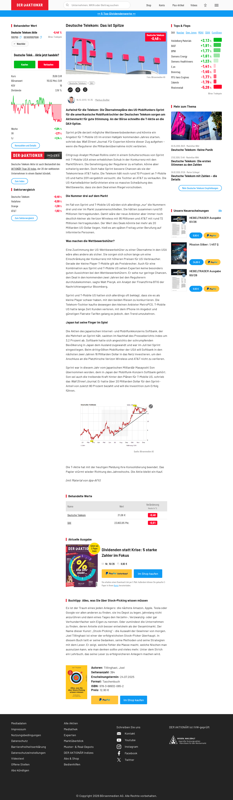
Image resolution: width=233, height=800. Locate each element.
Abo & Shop (71, 758)
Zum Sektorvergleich (24, 217)
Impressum (18, 729)
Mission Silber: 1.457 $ (204, 244)
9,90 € (196, 235)
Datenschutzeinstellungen (28, 752)
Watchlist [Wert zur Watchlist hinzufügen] (21, 43)
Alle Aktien (71, 723)
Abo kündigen (20, 770)
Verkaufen (48, 64)
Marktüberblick (73, 741)
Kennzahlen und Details (25, 145)
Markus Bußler (102, 99)
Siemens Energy (179, 56)
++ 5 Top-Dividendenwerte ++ (116, 13)
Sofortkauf (117, 573)
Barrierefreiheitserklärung (28, 746)
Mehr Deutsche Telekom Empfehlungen (200, 188)
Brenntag (175, 72)
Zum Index (19, 181)
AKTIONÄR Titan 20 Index (23, 168)
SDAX (207, 32)
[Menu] (216, 5)
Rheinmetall (177, 87)
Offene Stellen (20, 764)
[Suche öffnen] (67, 5)
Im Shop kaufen (148, 573)
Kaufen (24, 64)
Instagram (127, 746)
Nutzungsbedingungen (26, 735)
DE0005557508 (33, 37)
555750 (16, 37)
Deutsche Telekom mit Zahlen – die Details (194, 177)
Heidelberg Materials (181, 40)
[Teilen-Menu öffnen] (70, 89)
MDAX (201, 32)
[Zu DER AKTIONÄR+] (178, 5)
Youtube (126, 740)
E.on (173, 66)
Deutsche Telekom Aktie (24, 32)
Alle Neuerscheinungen (216, 210)
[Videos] (194, 5)
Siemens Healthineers (182, 61)
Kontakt (125, 733)
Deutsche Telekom (77, 83)
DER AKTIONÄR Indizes (78, 752)
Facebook (126, 753)
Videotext (17, 758)
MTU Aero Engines (180, 77)
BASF (173, 46)
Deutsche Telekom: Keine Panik (192, 150)
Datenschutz (19, 741)
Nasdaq (180, 32)
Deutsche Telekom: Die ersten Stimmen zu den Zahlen (191, 162)
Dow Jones (191, 32)
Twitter (125, 759)
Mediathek (71, 729)
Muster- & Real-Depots (79, 746)
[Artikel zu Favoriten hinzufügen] (85, 89)
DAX (91, 83)
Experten (70, 735)
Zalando (175, 82)
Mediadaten (18, 723)
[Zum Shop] (149, 5)
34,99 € (196, 262)
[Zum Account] (162, 5)
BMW (173, 51)
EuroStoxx (217, 32)
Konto (116, 585)
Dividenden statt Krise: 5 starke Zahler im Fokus (129, 552)
